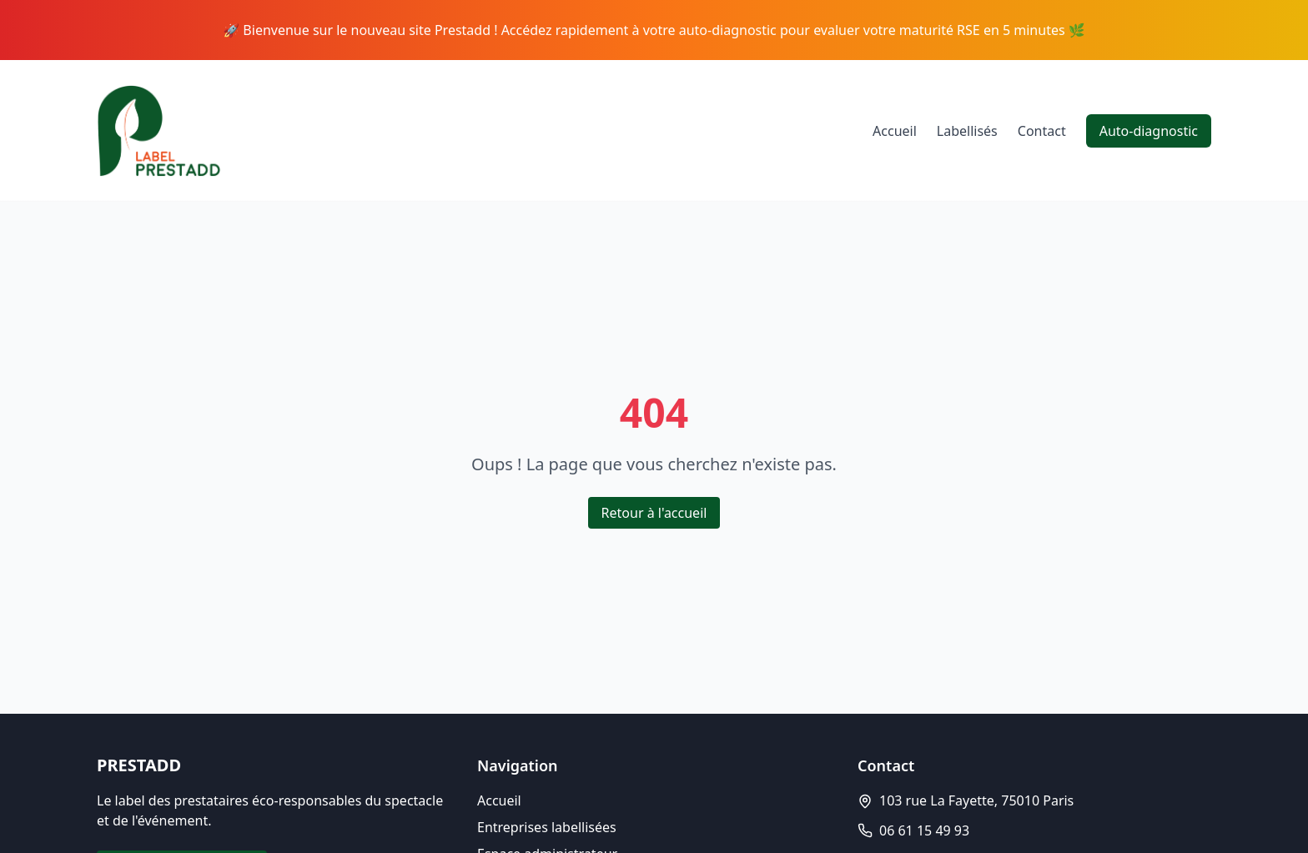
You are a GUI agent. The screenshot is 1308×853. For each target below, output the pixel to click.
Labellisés (967, 131)
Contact (1042, 131)
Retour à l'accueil (654, 513)
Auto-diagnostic (1148, 131)
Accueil (895, 131)
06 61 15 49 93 (924, 830)
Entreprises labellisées (546, 827)
